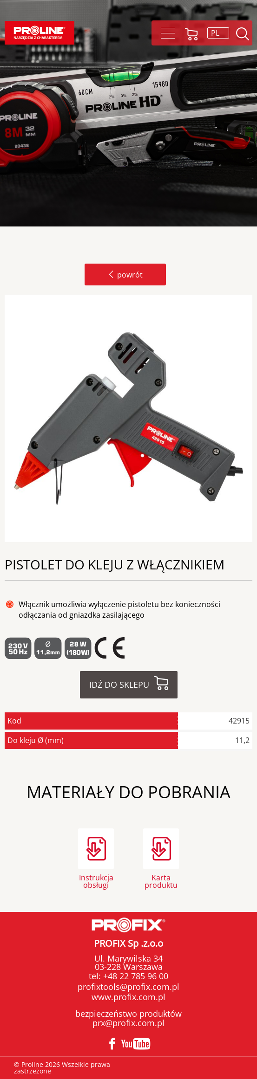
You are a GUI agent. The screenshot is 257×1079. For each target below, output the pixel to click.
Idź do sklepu (119, 684)
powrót (125, 275)
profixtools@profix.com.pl (128, 986)
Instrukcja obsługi (96, 880)
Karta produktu (161, 880)
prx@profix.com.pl (128, 1022)
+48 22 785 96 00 (134, 976)
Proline (39, 32)
